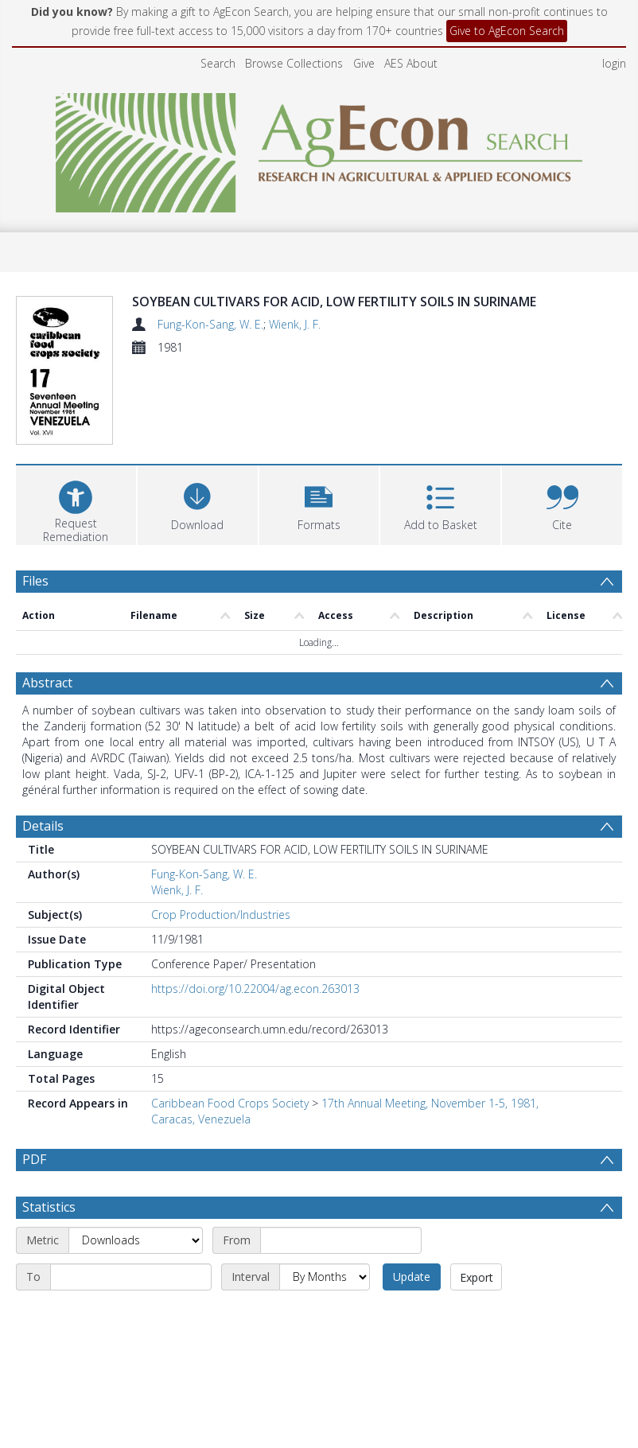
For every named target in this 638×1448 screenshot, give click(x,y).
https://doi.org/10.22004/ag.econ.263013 (255, 905)
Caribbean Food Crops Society (230, 1019)
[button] (319, 419)
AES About (411, 63)
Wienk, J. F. (295, 324)
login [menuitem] (614, 63)
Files (35, 496)
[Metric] (135, 1156)
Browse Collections (294, 63)
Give (364, 63)
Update (411, 1193)
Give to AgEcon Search (506, 30)
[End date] (131, 1193)
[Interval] (324, 1193)
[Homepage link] (319, 148)
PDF (34, 1075)
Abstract (47, 599)
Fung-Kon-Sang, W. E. (210, 324)
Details (43, 742)
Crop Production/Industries (220, 831)
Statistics (49, 1123)
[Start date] (341, 1156)
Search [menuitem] (217, 63)
